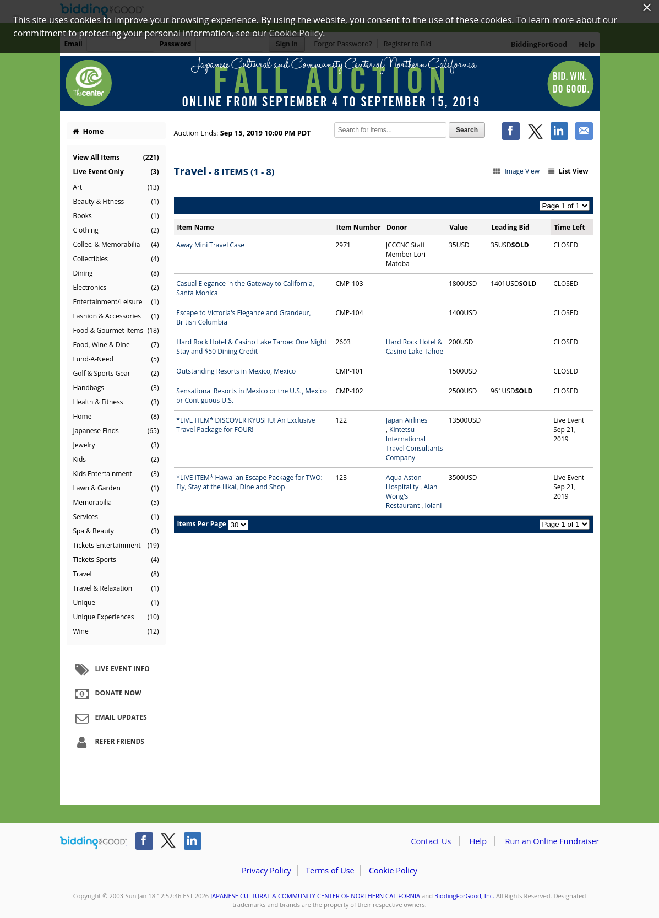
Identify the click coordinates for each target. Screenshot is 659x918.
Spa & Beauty (116, 531)
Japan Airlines (407, 420)
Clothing (116, 230)
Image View (516, 171)
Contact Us (431, 841)
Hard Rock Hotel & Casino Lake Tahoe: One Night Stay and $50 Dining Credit (251, 346)
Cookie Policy (393, 870)
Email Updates (109, 718)
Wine (116, 631)
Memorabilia (116, 502)
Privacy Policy (266, 870)
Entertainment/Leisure (116, 301)
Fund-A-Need (116, 359)
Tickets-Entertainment (116, 545)
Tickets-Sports (116, 559)
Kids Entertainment (116, 473)
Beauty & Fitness (116, 201)
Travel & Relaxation (116, 588)
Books (116, 216)
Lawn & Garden (116, 488)
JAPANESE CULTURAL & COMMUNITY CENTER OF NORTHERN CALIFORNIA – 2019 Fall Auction (330, 83)
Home (88, 131)
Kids (116, 459)
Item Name (195, 227)
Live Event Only (116, 171)
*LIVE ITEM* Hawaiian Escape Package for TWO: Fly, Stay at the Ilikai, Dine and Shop (249, 482)
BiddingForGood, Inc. (464, 896)
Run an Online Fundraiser (552, 841)
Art (116, 187)
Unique (116, 602)
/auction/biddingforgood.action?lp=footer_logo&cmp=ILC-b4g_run (93, 843)
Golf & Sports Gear (116, 373)
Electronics (116, 287)
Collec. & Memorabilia (116, 244)
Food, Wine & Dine (116, 344)
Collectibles (116, 258)
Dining (116, 273)
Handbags (116, 387)
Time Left (569, 227)
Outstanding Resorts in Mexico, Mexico (236, 371)
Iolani (433, 505)
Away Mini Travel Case (210, 245)
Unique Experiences (116, 617)
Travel (116, 574)
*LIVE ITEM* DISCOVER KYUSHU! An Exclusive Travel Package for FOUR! (245, 424)
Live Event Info (111, 669)
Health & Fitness (116, 402)
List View (567, 171)
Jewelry (116, 445)
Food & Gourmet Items (116, 330)
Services (116, 516)
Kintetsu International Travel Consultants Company (414, 443)
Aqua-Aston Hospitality (404, 482)
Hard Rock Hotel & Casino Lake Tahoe (414, 346)
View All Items (116, 157)
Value (458, 227)
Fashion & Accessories (116, 316)
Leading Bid (510, 227)
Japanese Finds (116, 430)
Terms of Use (330, 870)
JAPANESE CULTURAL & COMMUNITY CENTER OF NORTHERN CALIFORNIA (315, 896)
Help (478, 841)
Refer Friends (108, 742)
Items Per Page (201, 523)
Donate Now (106, 694)
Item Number (358, 227)
